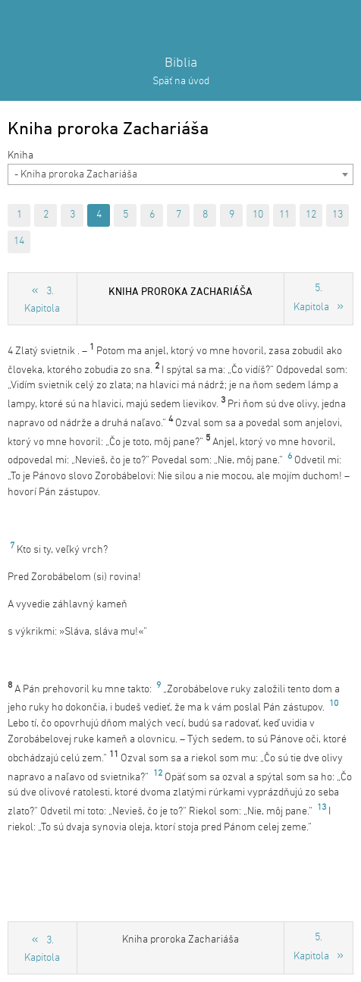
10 (258, 215)
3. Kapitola (42, 300)
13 (337, 215)
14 (19, 241)
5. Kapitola (311, 298)
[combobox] (180, 174)
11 (284, 215)
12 (311, 215)
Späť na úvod (180, 81)
